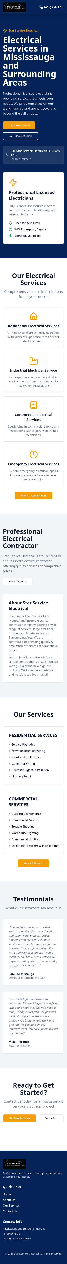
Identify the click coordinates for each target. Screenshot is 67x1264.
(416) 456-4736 (20, 136)
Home (7, 1194)
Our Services (11, 1206)
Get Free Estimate (19, 125)
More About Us (18, 581)
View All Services (33, 863)
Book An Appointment (33, 495)
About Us (9, 1200)
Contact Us (51, 1118)
